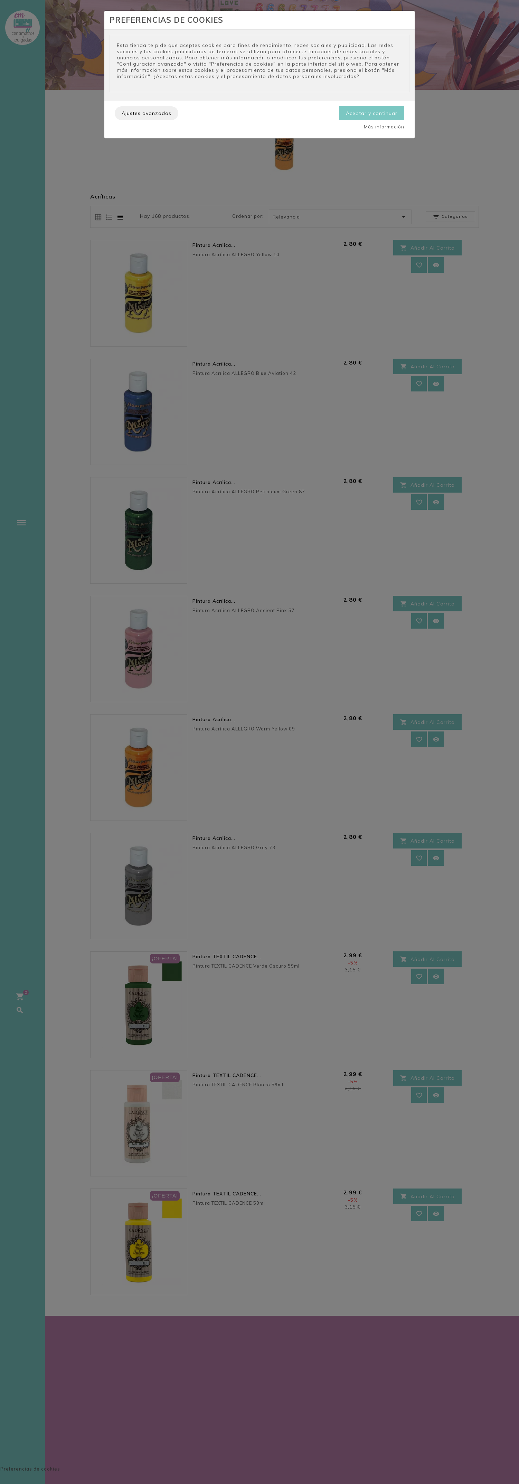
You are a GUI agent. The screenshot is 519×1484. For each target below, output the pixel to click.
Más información (384, 126)
